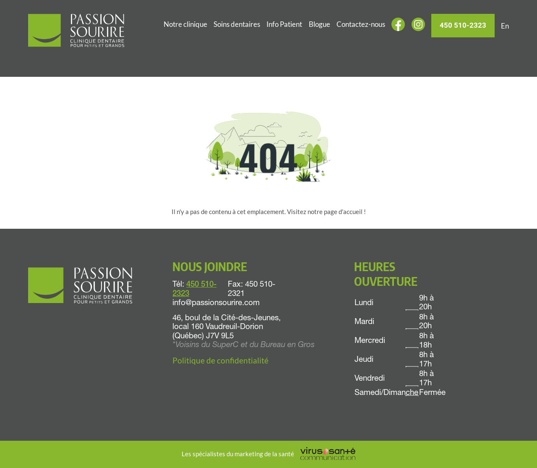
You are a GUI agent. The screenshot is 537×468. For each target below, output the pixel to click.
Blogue (319, 24)
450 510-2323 (463, 25)
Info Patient (284, 24)
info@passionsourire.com (216, 303)
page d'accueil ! (345, 211)
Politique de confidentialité (220, 360)
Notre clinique (185, 24)
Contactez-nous (360, 24)
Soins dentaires (237, 24)
